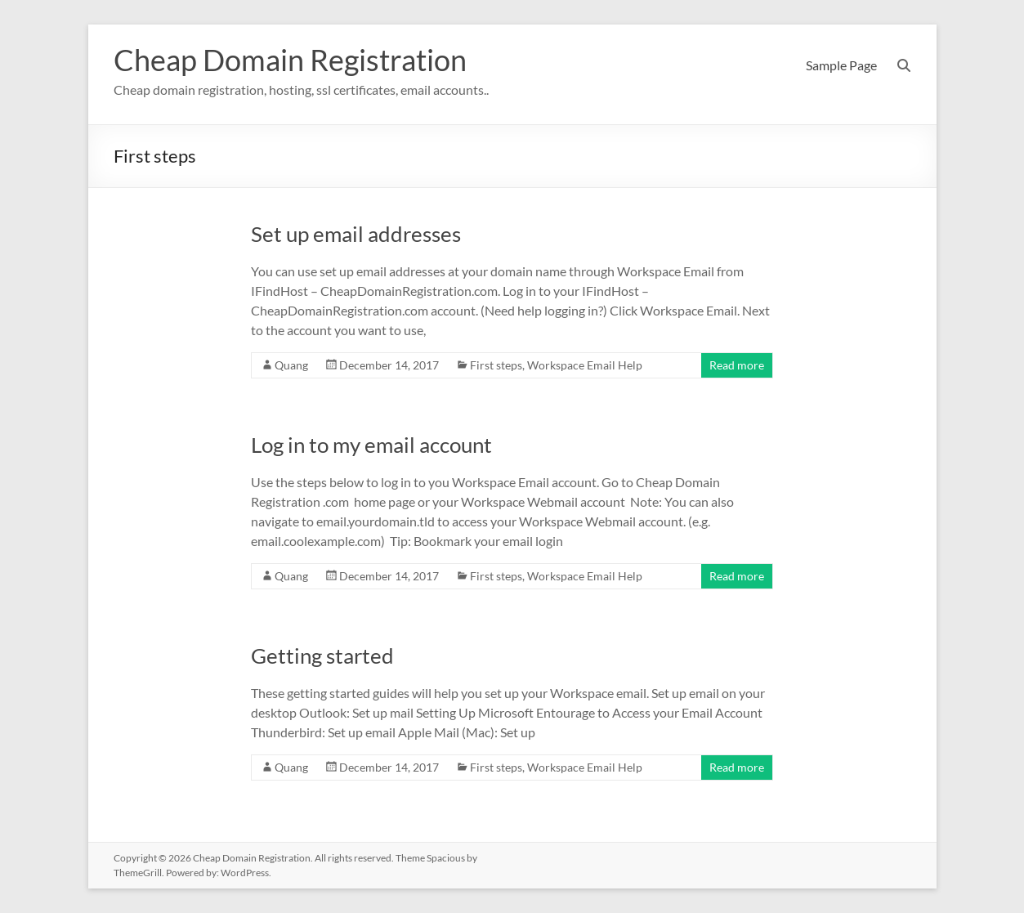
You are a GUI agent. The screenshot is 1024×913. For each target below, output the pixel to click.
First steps (496, 365)
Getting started (322, 655)
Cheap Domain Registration (290, 60)
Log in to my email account (371, 445)
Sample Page (841, 65)
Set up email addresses (356, 234)
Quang (291, 365)
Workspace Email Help (584, 365)
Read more (736, 365)
